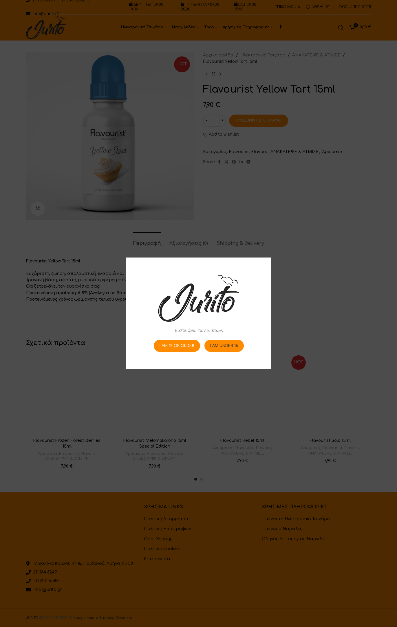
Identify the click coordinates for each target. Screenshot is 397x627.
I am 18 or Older (176, 346)
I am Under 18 (224, 346)
